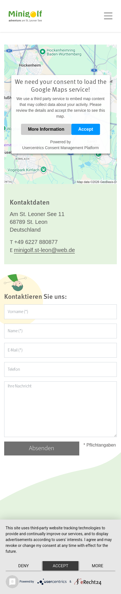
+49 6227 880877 (36, 242)
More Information (46, 129)
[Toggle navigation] (108, 16)
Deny (23, 565)
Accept (85, 129)
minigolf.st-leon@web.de (44, 250)
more (97, 565)
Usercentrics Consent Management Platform (60, 148)
